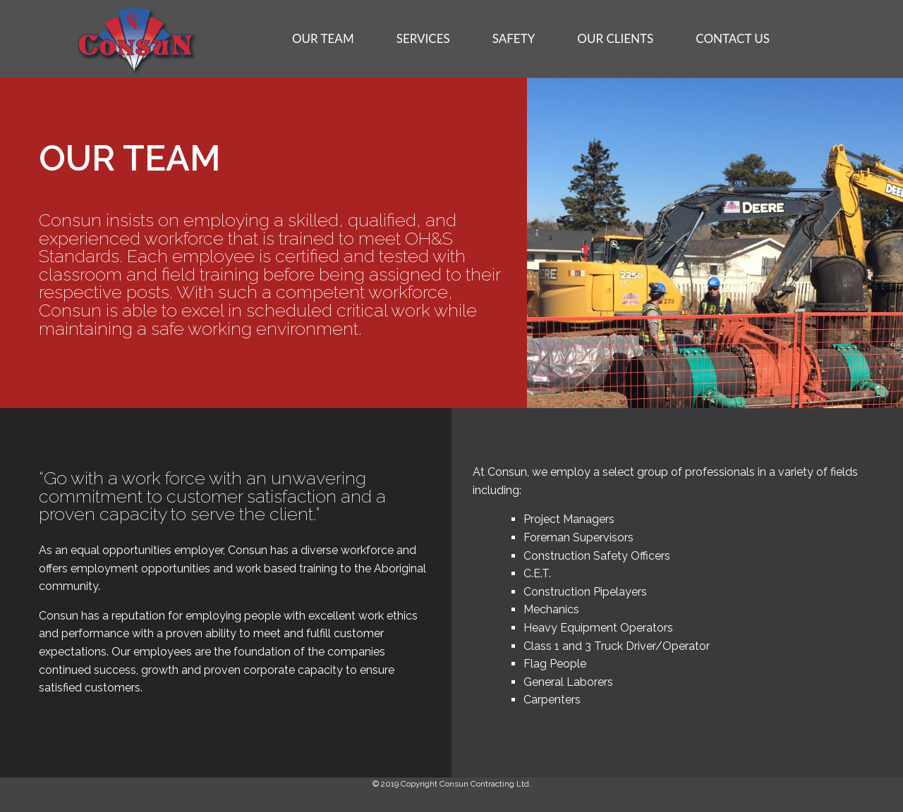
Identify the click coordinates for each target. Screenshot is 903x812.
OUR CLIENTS (615, 38)
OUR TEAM (323, 38)
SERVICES (423, 38)
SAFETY (513, 38)
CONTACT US (733, 38)
